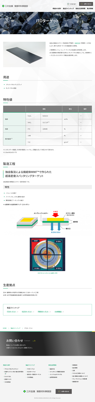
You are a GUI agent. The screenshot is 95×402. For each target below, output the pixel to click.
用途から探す (6, 365)
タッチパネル (7, 376)
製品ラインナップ (30, 365)
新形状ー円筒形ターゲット (34, 374)
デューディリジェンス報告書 (79, 379)
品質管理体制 (53, 377)
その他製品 (58, 312)
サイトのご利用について (78, 373)
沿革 (73, 370)
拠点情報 (74, 368)
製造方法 (52, 369)
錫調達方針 (75, 381)
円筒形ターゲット (43, 312)
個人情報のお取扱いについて (80, 376)
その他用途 (7, 382)
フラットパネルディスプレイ (11, 369)
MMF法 (77, 43)
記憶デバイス (7, 379)
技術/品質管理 (52, 365)
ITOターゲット (11, 312)
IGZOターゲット (27, 312)
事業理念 (74, 365)
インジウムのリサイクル (56, 374)
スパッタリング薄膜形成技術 (57, 372)
